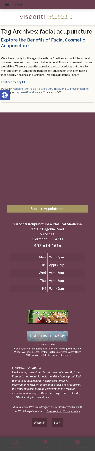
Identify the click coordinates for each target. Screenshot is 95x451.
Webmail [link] (39, 422)
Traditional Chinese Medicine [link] (71, 88)
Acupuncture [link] (21, 88)
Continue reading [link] (13, 82)
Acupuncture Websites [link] (26, 407)
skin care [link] (37, 92)
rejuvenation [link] (23, 92)
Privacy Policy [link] (71, 411)
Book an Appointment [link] (47, 208)
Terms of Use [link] (54, 411)
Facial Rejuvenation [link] (41, 88)
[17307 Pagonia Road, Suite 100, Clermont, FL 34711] (47, 159)
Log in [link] (57, 422)
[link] (5, 95)
